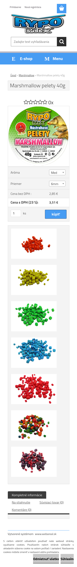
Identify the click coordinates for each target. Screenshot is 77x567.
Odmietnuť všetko (46, 558)
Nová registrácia (33, 7)
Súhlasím (67, 558)
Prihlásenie (15, 7)
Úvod (13, 75)
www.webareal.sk (45, 534)
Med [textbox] (54, 172)
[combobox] (57, 172)
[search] (61, 41)
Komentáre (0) (21, 509)
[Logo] (38, 24)
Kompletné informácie (27, 495)
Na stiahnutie (21, 502)
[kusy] (16, 213)
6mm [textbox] (54, 183)
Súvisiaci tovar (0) (51, 502)
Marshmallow (26, 75)
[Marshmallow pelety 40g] (38, 107)
